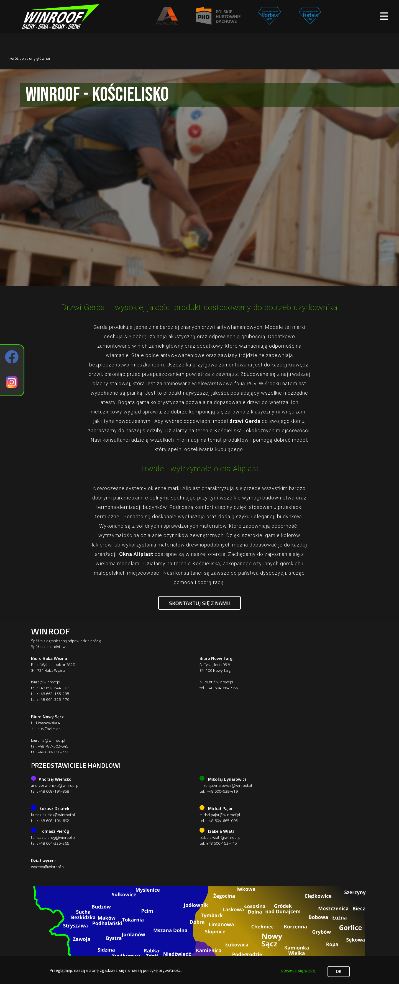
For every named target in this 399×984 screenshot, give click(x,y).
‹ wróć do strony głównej (29, 58)
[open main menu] (384, 16)
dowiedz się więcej (298, 970)
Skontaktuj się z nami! (199, 602)
